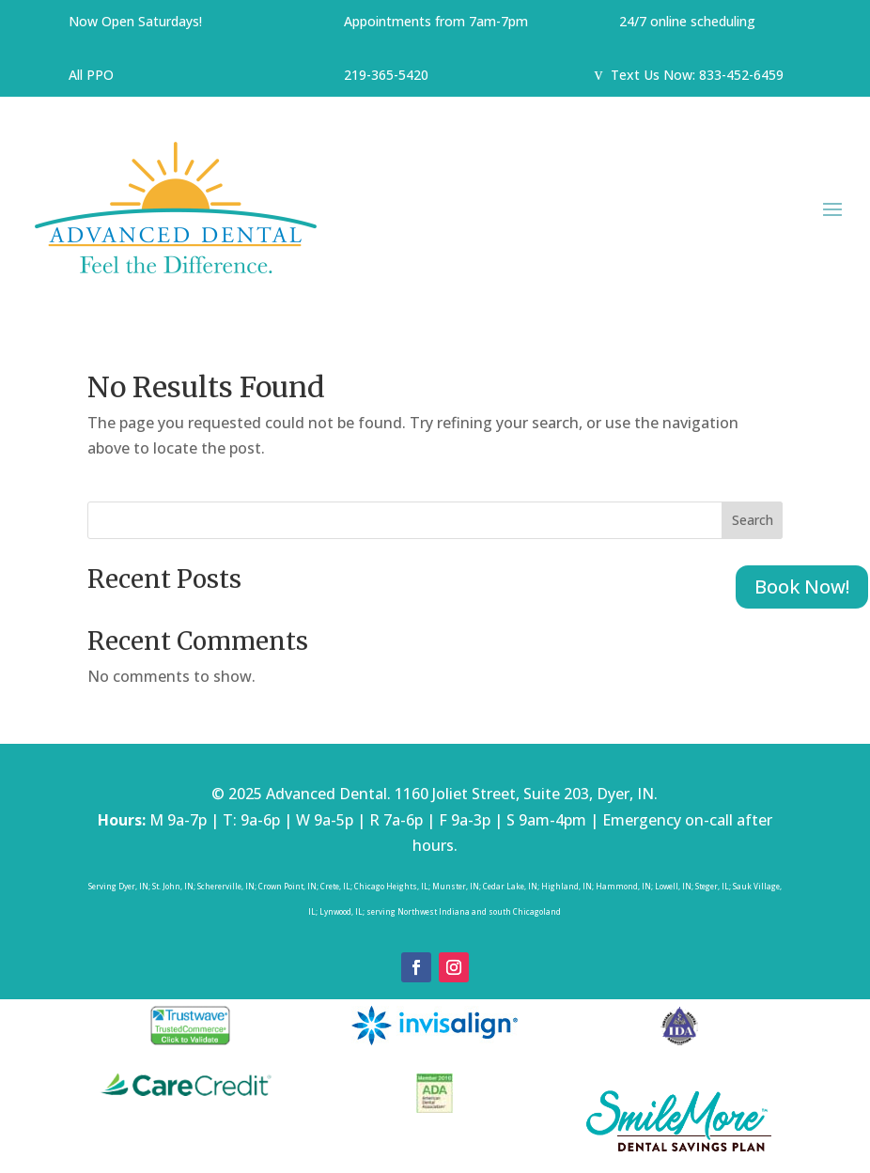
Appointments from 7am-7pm (438, 21)
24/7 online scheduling (687, 21)
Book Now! (801, 586)
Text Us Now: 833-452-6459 (699, 75)
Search (752, 520)
